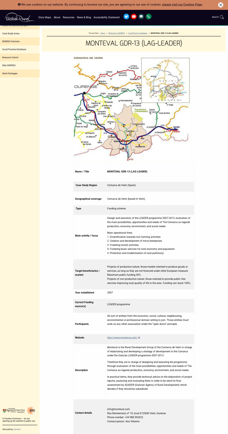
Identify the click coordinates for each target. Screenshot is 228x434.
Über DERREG (9, 65)
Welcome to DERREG (116, 33)
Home (102, 33)
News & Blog (84, 17)
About (57, 17)
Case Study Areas (10, 33)
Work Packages (9, 73)
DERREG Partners (11, 41)
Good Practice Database (14, 49)
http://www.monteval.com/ (123, 337)
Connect (17, 429)
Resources (68, 17)
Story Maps (44, 17)
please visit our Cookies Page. (182, 4)
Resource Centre (10, 57)
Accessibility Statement (107, 17)
